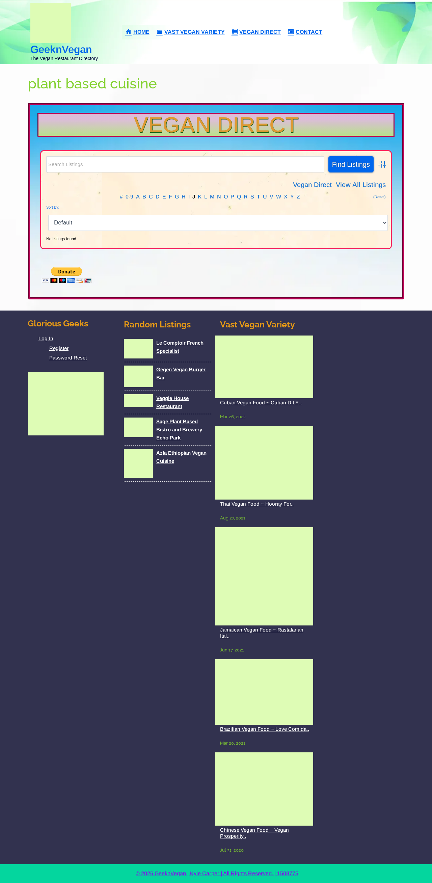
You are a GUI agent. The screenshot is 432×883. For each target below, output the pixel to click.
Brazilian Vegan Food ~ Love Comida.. (264, 729)
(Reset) (379, 197)
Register (59, 348)
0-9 (129, 196)
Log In (45, 338)
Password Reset (68, 357)
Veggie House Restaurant (172, 402)
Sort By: (52, 207)
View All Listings (361, 184)
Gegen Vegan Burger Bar (181, 373)
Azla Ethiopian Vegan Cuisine (181, 457)
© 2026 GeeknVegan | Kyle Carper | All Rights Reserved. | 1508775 (217, 873)
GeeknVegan (61, 49)
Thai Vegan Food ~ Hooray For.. (257, 504)
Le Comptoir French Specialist (180, 347)
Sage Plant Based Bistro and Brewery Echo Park (179, 429)
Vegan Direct (216, 124)
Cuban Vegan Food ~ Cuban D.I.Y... (261, 402)
